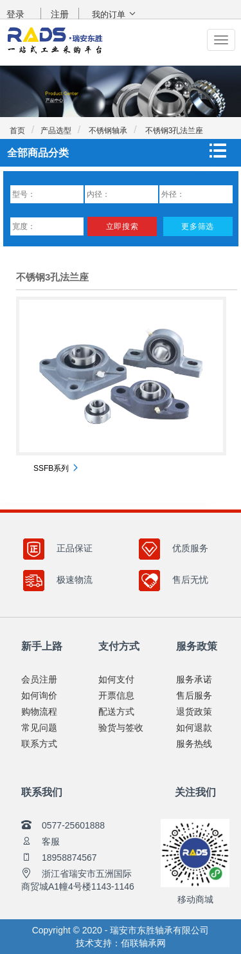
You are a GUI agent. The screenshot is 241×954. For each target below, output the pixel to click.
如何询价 (39, 695)
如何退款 (194, 727)
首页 (17, 130)
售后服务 (194, 695)
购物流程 (39, 711)
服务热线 (194, 743)
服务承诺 (194, 679)
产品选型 (55, 130)
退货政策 (194, 711)
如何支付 (116, 679)
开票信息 (116, 695)
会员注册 (39, 679)
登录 (15, 14)
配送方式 (116, 711)
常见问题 (39, 727)
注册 (60, 14)
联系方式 (39, 743)
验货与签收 (120, 727)
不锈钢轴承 (107, 130)
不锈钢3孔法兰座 (173, 130)
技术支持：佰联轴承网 (121, 943)
